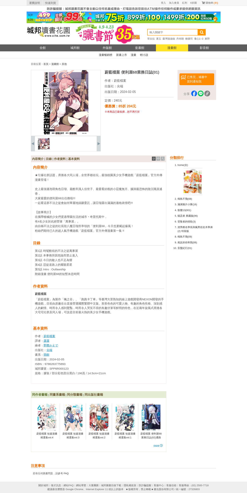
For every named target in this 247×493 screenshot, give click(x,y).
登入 (163, 2)
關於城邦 (43, 485)
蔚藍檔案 (120, 80)
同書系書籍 (57, 394)
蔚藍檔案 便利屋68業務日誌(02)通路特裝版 (151, 437)
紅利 (184, 2)
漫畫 (133, 54)
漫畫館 (172, 47)
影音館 (204, 47)
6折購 (193, 2)
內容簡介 (38, 158)
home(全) (183, 165)
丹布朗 (180, 38)
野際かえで (51, 345)
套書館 (139, 47)
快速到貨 (50, 2)
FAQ (66, 473)
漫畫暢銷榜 (105, 54)
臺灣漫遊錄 (168, 38)
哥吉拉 (151, 38)
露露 (46, 340)
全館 (43, 47)
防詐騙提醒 (145, 485)
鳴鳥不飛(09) (185, 236)
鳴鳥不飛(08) (185, 198)
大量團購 (94, 485)
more (158, 445)
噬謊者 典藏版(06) (188, 215)
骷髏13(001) (184, 210)
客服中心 (159, 485)
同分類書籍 (74, 394)
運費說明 (34, 2)
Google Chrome (74, 489)
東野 (207, 38)
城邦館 (75, 47)
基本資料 (74, 158)
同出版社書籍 (94, 394)
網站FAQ (68, 485)
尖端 (120, 86)
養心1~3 (198, 38)
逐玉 (158, 38)
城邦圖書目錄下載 (111, 485)
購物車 (212, 2)
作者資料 (60, 158)
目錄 (49, 158)
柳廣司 (189, 38)
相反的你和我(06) (187, 242)
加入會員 (174, 2)
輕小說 (144, 54)
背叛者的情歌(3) (187, 221)
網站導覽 (81, 485)
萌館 (46, 354)
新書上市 (121, 54)
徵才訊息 (56, 485)
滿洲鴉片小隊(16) (187, 204)
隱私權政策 (130, 485)
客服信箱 (171, 485)
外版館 (107, 47)
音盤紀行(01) (185, 248)
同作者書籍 (39, 394)
